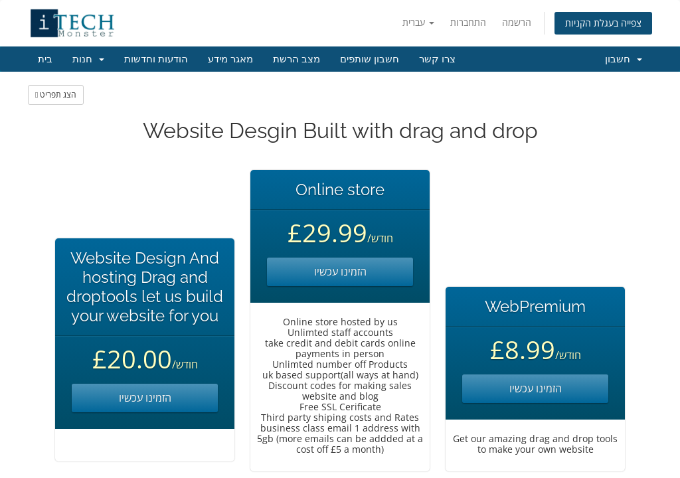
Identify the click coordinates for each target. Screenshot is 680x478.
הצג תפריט (55, 94)
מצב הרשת (296, 59)
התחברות (468, 22)
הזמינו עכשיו (145, 397)
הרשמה (516, 22)
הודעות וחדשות (156, 59)
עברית (418, 22)
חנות (88, 59)
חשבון (623, 59)
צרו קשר (437, 59)
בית (45, 59)
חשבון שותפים (369, 59)
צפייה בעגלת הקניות (603, 23)
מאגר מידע (230, 59)
